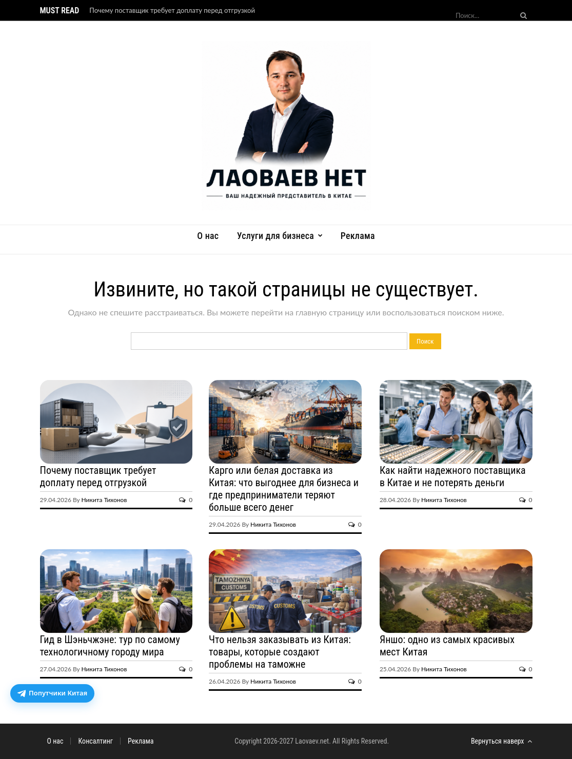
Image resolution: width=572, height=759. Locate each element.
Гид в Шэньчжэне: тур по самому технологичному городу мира (110, 645)
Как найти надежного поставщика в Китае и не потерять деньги (453, 476)
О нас (208, 235)
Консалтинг (95, 741)
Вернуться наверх (501, 741)
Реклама (358, 235)
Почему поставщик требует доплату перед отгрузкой (172, 10)
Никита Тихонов (104, 500)
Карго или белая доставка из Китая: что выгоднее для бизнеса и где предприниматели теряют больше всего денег (284, 488)
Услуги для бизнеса (275, 235)
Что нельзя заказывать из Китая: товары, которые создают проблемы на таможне (280, 651)
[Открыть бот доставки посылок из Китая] (52, 693)
